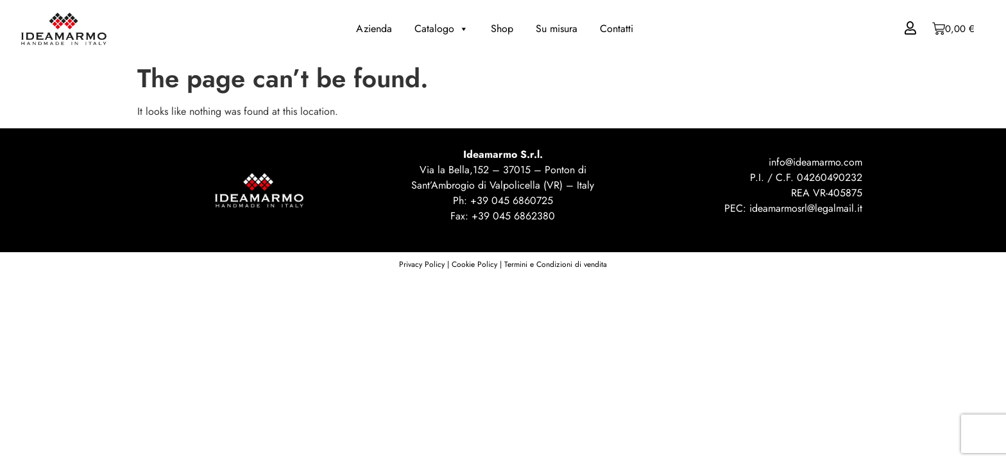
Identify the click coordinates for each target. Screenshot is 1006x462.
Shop (502, 28)
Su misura (556, 28)
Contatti (616, 28)
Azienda (374, 28)
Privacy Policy (422, 264)
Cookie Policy (474, 264)
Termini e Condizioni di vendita (555, 264)
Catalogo (441, 29)
